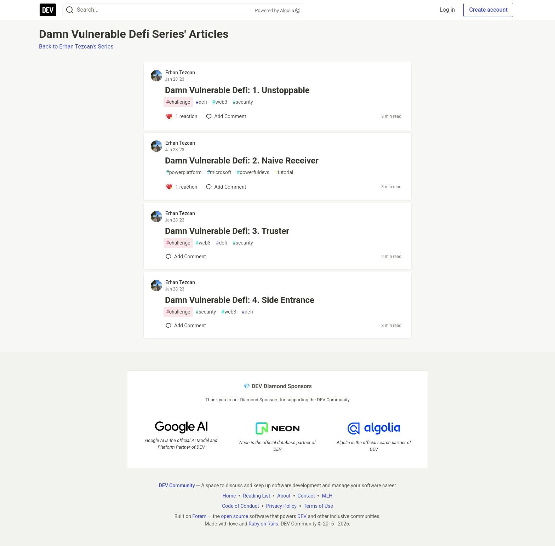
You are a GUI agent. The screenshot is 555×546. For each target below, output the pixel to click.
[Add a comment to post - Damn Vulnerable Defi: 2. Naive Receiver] (181, 186)
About (283, 496)
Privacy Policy (281, 506)
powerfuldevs (252, 172)
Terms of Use (318, 506)
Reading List (256, 496)
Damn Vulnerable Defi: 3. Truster (227, 231)
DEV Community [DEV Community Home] (177, 485)
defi (201, 102)
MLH (327, 496)
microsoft (219, 172)
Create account (488, 9)
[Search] (70, 10)
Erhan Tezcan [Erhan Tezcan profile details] (180, 72)
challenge (178, 102)
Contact (306, 496)
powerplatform (184, 172)
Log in (447, 9)
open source (234, 516)
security (243, 102)
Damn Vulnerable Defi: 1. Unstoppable (237, 90)
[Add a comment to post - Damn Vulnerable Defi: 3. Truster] (185, 256)
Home (229, 496)
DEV (302, 516)
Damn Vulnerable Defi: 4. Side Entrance (239, 300)
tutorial (284, 172)
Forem (199, 516)
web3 (219, 102)
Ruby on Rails (263, 524)
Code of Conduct (240, 506)
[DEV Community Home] (48, 10)
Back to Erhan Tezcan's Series (76, 46)
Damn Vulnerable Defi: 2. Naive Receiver (242, 161)
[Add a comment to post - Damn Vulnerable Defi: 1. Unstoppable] (181, 116)
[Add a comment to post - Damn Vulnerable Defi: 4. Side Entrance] (185, 325)
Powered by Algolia (277, 10)
